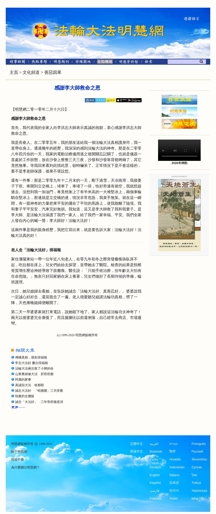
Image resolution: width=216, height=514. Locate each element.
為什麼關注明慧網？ (25, 467)
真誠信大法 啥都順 (29, 385)
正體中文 (136, 443)
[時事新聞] (16, 62)
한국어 (174, 490)
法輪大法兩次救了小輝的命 (34, 368)
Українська (199, 490)
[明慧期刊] (61, 62)
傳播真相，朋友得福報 (31, 357)
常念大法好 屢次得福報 (31, 363)
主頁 (14, 72)
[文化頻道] (105, 62)
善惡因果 (52, 72)
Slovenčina (199, 459)
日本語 (174, 482)
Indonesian (176, 467)
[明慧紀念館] (128, 62)
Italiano (174, 475)
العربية (154, 443)
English (155, 475)
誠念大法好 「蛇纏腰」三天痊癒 (39, 390)
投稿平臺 (17, 459)
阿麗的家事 (23, 379)
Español (155, 482)
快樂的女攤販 (24, 396)
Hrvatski (174, 459)
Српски (197, 467)
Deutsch (155, 467)
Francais (156, 498)
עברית (173, 443)
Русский (197, 451)
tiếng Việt (198, 498)
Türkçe (196, 482)
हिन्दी (172, 451)
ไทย (194, 475)
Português (199, 443)
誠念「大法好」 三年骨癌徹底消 (39, 402)
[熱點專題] (39, 62)
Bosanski (156, 451)
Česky (154, 459)
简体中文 (136, 451)
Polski (173, 498)
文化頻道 (31, 72)
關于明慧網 (19, 451)
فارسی (154, 490)
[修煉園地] (83, 62)
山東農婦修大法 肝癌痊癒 (34, 374)
